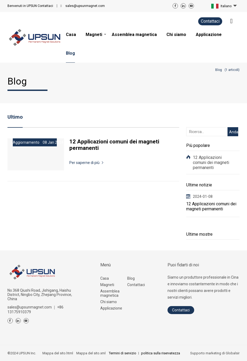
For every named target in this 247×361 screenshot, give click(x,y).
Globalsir (233, 353)
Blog (131, 278)
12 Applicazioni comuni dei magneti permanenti (211, 162)
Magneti (107, 285)
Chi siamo (108, 302)
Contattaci (30, 6)
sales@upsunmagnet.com (85, 6)
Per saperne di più (84, 163)
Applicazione (111, 308)
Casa (104, 278)
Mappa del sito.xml (91, 353)
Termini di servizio (122, 353)
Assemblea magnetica (109, 293)
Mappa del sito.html (57, 353)
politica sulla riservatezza (160, 353)
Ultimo (15, 117)
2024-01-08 (203, 196)
